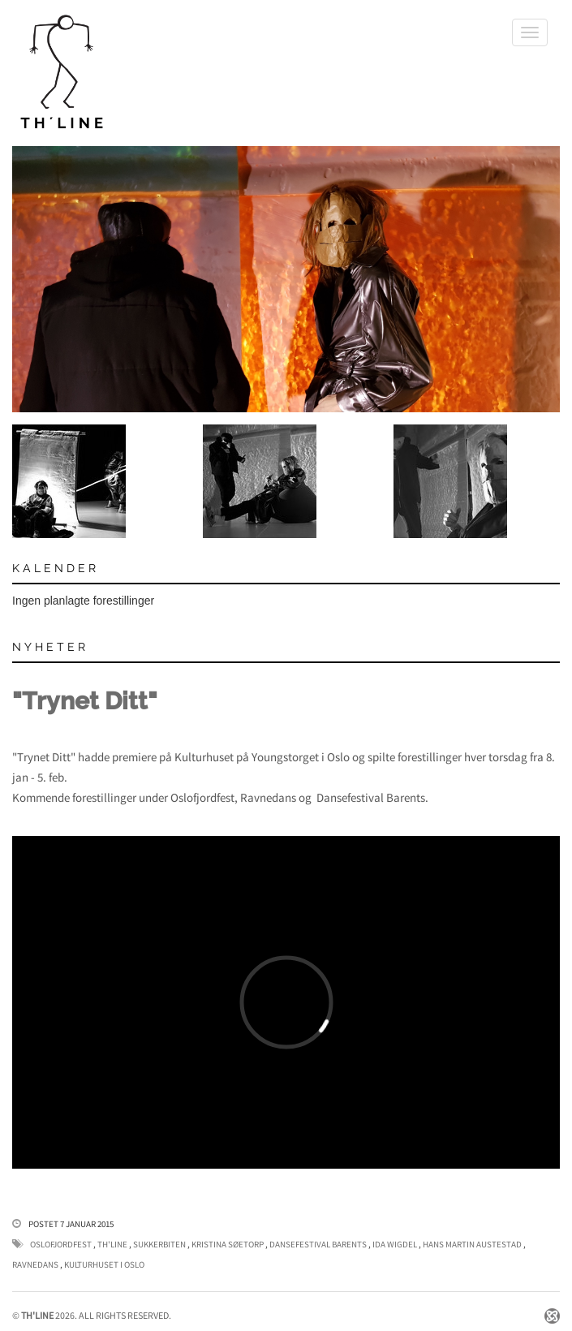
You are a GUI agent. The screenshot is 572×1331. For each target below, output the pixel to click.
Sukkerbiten (159, 1244)
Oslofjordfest (61, 1244)
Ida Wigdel (394, 1244)
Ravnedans (35, 1264)
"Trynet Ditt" (84, 701)
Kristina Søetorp (227, 1244)
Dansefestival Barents (318, 1244)
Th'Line (112, 1244)
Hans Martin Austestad (472, 1244)
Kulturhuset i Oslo (104, 1264)
